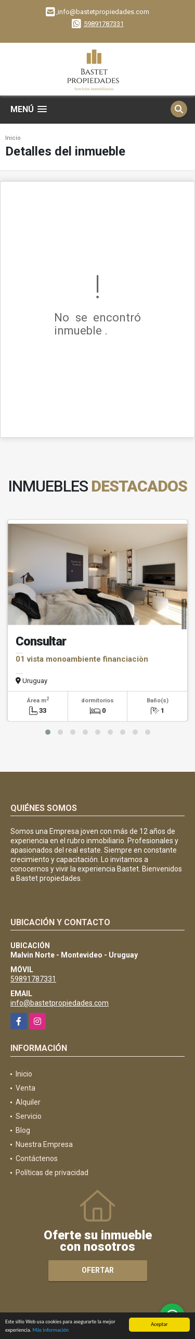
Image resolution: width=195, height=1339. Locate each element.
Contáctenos (37, 1158)
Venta (25, 1088)
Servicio (29, 1116)
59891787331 (104, 24)
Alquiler (28, 1102)
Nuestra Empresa (44, 1144)
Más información (50, 1330)
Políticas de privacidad (52, 1172)
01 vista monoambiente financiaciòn (82, 659)
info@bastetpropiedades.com (59, 1003)
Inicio (13, 138)
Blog (23, 1130)
